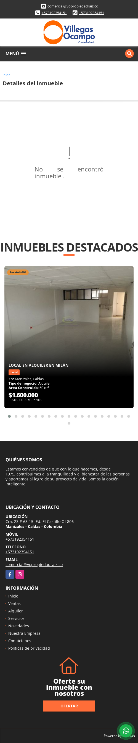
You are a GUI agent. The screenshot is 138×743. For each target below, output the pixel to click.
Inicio (6, 75)
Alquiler (15, 611)
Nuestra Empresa (24, 633)
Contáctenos (19, 640)
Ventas (14, 603)
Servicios (16, 618)
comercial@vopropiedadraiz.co (72, 6)
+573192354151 (54, 12)
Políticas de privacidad (29, 648)
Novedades (18, 625)
